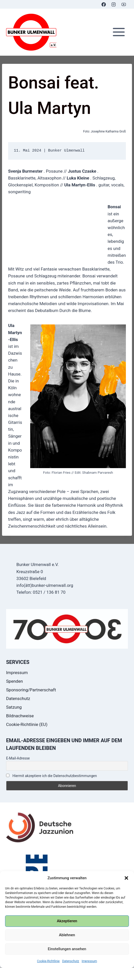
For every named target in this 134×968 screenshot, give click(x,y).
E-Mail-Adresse (18, 758)
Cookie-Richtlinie (48, 961)
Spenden (14, 681)
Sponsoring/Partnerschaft (31, 689)
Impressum (89, 961)
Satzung (14, 707)
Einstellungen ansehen (67, 949)
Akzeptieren (67, 921)
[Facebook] (103, 4)
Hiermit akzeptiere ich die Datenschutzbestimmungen (51, 776)
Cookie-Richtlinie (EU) (26, 724)
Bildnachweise (20, 715)
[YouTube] (123, 4)
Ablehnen (67, 935)
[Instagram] (113, 4)
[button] (126, 878)
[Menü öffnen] (118, 32)
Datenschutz (70, 961)
